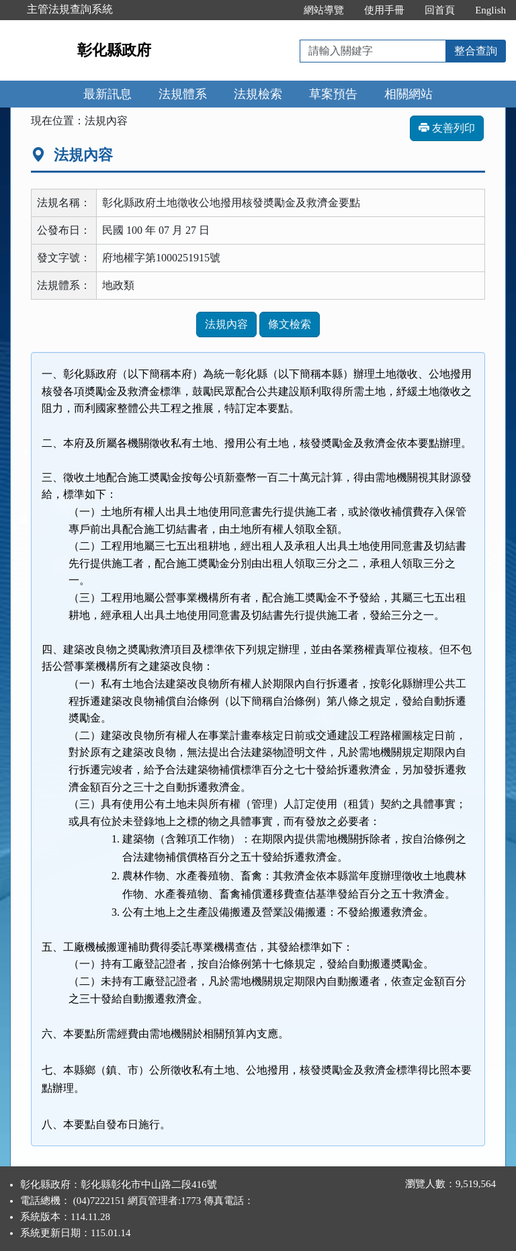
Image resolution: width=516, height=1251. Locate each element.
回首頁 (440, 10)
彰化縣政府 (114, 50)
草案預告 (333, 94)
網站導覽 (324, 10)
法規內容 (226, 324)
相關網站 (408, 94)
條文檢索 (289, 324)
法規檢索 (258, 94)
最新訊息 (107, 94)
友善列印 (447, 128)
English (490, 10)
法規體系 (183, 94)
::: (279, 10)
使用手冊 (384, 10)
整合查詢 (475, 50)
